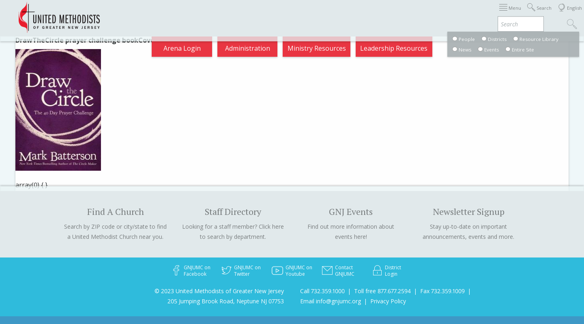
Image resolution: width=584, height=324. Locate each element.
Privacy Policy (388, 301)
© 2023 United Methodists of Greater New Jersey (219, 291)
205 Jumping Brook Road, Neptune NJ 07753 (225, 301)
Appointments (283, 13)
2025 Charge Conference (127, 13)
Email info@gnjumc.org (330, 301)
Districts (372, 13)
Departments (417, 13)
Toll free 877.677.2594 (382, 291)
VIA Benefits (467, 13)
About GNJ (333, 13)
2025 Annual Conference (213, 13)
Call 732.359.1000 (322, 291)
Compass (511, 13)
